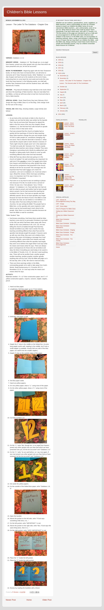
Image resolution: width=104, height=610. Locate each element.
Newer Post (11, 600)
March (62, 105)
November (63, 78)
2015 (60, 73)
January (62, 111)
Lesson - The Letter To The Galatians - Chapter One (75, 80)
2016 (60, 70)
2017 (60, 68)
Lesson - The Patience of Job (69, 165)
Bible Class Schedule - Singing (65, 230)
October (62, 86)
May (61, 100)
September (63, 89)
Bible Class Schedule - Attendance (63, 226)
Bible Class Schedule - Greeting (65, 223)
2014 (60, 114)
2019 (60, 62)
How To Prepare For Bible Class (66, 208)
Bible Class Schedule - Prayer (65, 232)
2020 (60, 60)
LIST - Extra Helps (61, 206)
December (63, 75)
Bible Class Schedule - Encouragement (63, 243)
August (62, 92)
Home (29, 600)
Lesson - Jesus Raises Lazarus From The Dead (69, 124)
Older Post (46, 600)
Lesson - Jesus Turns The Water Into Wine (69, 145)
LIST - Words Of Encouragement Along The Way (65, 200)
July (61, 94)
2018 (60, 65)
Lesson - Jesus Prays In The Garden (69, 155)
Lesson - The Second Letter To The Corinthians (74, 83)
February (63, 108)
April (61, 103)
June (61, 97)
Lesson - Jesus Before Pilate (69, 185)
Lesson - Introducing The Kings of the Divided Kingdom (69, 177)
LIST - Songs (60, 204)
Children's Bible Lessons (27, 12)
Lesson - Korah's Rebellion (69, 134)
